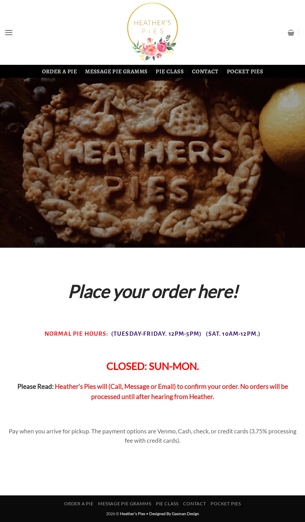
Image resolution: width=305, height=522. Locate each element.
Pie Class (170, 71)
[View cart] (291, 32)
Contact (205, 71)
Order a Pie (59, 71)
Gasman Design (185, 513)
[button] (8, 32)
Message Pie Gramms (116, 71)
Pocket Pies (245, 71)
